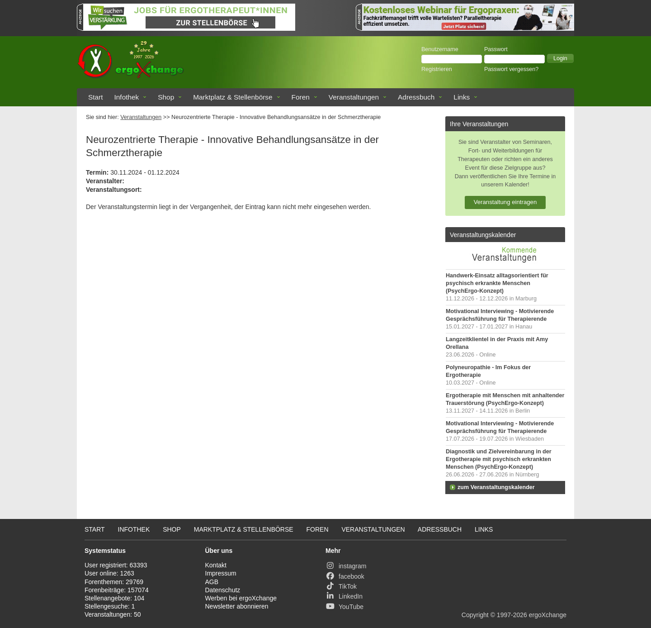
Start (95, 97)
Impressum (220, 573)
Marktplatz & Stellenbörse (232, 97)
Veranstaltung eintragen (505, 202)
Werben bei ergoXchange (241, 598)
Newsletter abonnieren (237, 606)
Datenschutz (223, 590)
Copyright (475, 614)
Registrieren (436, 69)
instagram (346, 566)
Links (461, 97)
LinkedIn (344, 596)
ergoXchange (547, 614)
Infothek (126, 97)
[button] (560, 58)
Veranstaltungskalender (483, 234)
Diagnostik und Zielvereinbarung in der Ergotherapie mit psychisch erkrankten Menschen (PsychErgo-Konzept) (499, 459)
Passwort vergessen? (511, 69)
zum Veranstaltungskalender (496, 487)
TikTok (341, 586)
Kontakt (215, 565)
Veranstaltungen (354, 97)
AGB (212, 581)
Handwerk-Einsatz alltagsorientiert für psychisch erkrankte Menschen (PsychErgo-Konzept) (497, 283)
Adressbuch (416, 97)
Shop (166, 97)
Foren (301, 97)
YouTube (344, 606)
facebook (345, 576)
